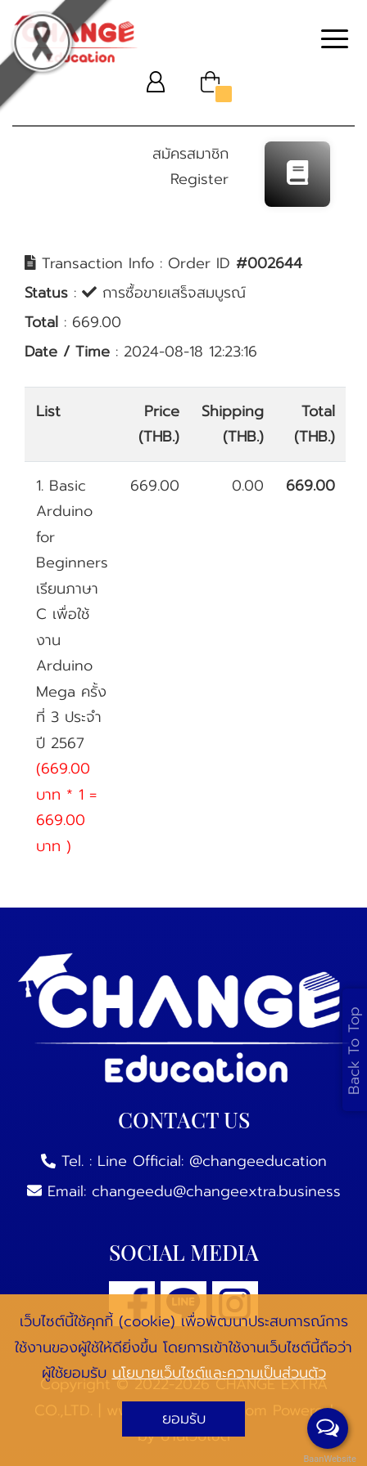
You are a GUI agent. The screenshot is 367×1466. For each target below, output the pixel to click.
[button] (156, 81)
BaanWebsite (328, 1459)
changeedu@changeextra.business (216, 1191)
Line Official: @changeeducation (212, 1161)
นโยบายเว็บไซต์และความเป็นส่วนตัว (219, 1372)
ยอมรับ (184, 1418)
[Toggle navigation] (334, 41)
